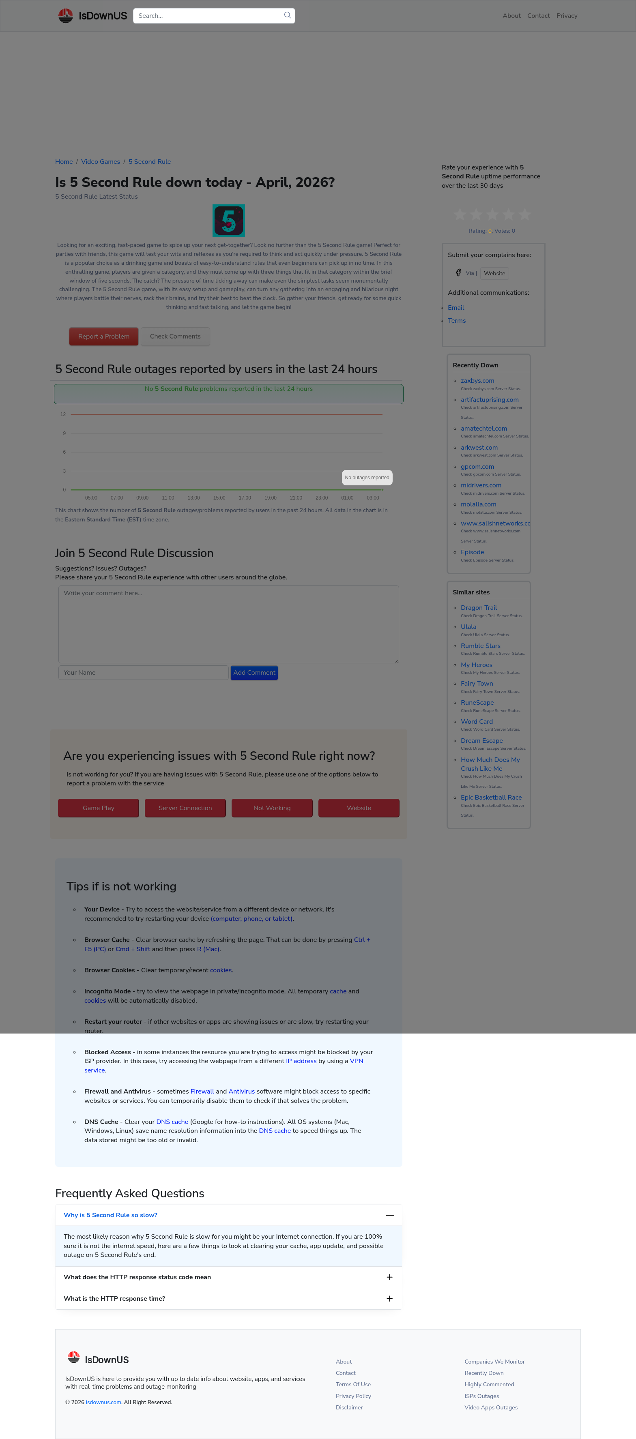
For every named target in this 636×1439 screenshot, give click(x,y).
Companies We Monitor (495, 1362)
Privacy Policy (353, 1396)
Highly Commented (489, 1384)
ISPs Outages (482, 1396)
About (344, 1362)
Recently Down (484, 1373)
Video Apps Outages (491, 1407)
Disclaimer (349, 1407)
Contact (346, 1373)
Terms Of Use (353, 1384)
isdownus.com (103, 1402)
